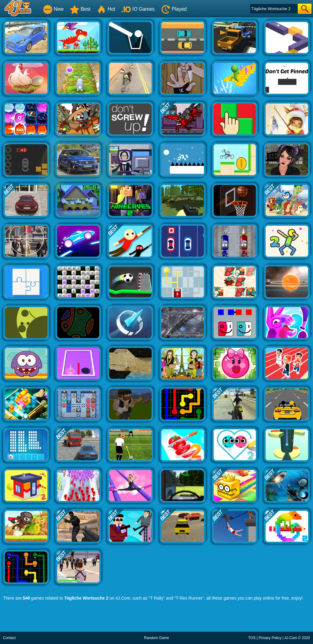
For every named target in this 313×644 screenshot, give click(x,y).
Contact (9, 638)
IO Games (138, 9)
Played (174, 9)
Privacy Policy (270, 638)
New (53, 9)
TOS (252, 638)
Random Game (156, 638)
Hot (106, 9)
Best (80, 9)
